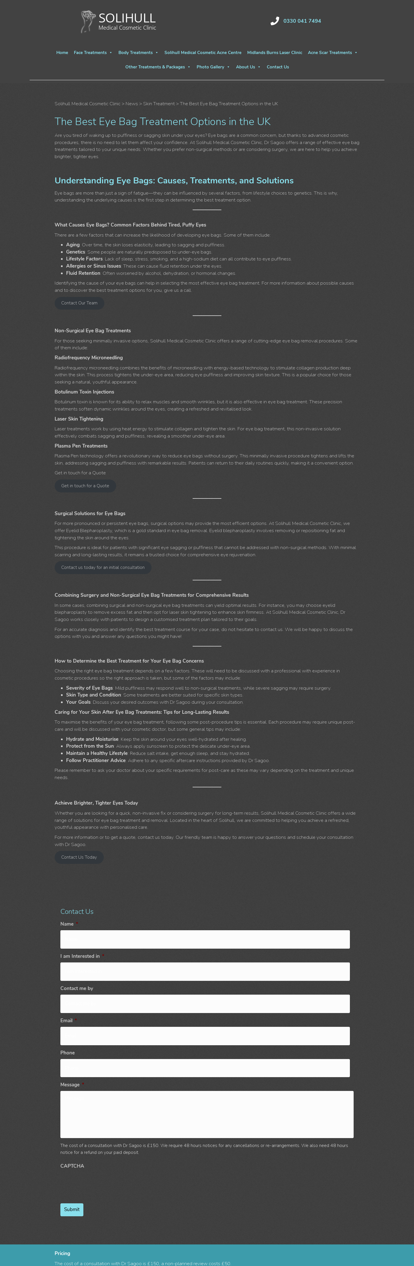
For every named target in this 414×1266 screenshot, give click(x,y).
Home (62, 52)
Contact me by (76, 982)
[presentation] (104, 1211)
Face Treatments (93, 52)
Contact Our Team (79, 303)
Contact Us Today (79, 857)
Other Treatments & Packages (158, 67)
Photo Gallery (213, 67)
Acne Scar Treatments (333, 52)
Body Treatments (138, 52)
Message (72, 1068)
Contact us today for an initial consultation (103, 567)
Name (69, 924)
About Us (248, 67)
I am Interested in (82, 953)
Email (68, 1011)
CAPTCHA (72, 1194)
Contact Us (278, 67)
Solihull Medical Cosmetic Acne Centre (202, 52)
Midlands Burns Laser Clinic (274, 52)
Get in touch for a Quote (85, 486)
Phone (67, 1039)
